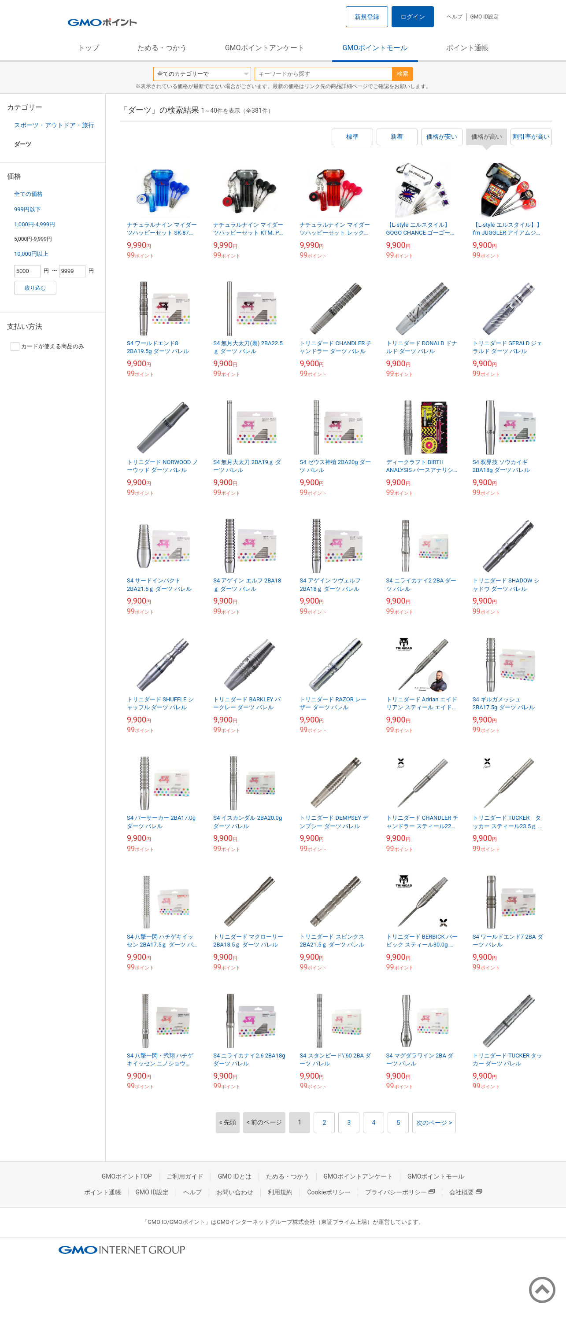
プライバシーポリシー (400, 1192)
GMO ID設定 (484, 17)
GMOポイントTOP (127, 1176)
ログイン (412, 16)
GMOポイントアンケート (264, 48)
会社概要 (465, 1192)
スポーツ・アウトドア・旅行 (54, 125)
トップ (88, 48)
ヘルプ (454, 17)
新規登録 (367, 16)
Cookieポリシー (329, 1192)
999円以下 (27, 209)
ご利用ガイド (184, 1176)
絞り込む (35, 288)
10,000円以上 (31, 254)
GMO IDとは (235, 1176)
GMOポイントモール (375, 48)
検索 (402, 73)
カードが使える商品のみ (47, 346)
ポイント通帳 (467, 48)
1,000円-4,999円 (34, 224)
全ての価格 (28, 194)
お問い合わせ (234, 1192)
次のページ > (434, 1122)
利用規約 (280, 1192)
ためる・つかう (162, 48)
